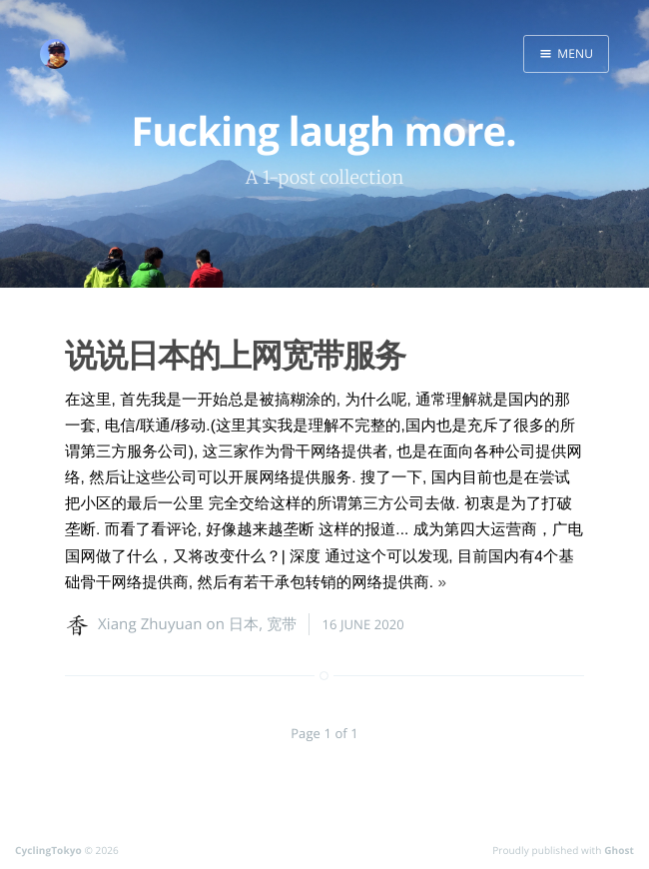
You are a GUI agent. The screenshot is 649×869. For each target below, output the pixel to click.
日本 (244, 624)
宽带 (282, 624)
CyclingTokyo (48, 850)
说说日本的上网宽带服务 (235, 355)
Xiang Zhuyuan (150, 624)
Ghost (619, 850)
